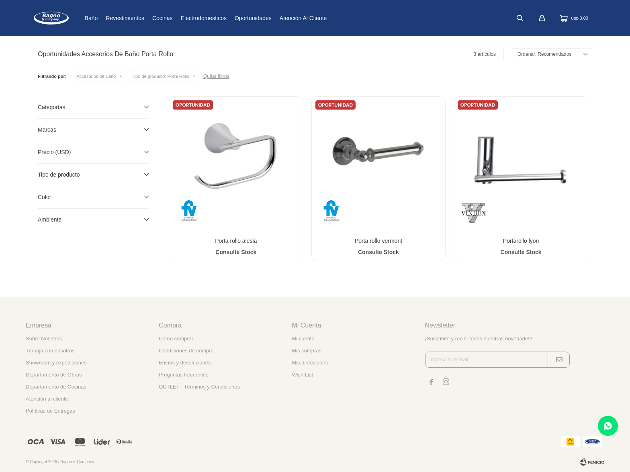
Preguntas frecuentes (184, 375)
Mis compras (306, 351)
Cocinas (189, 18)
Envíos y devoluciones (185, 363)
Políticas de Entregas (50, 411)
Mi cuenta (303, 339)
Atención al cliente (330, 18)
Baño (117, 18)
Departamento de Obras (54, 375)
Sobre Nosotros (44, 339)
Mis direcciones (310, 363)
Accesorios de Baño (96, 76)
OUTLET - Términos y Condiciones (199, 387)
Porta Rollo (160, 76)
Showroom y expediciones (56, 363)
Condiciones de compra (186, 351)
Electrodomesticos (230, 18)
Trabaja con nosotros (50, 351)
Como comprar (176, 339)
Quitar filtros (216, 76)
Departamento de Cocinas (56, 387)
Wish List (302, 375)
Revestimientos (151, 18)
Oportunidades (279, 18)
